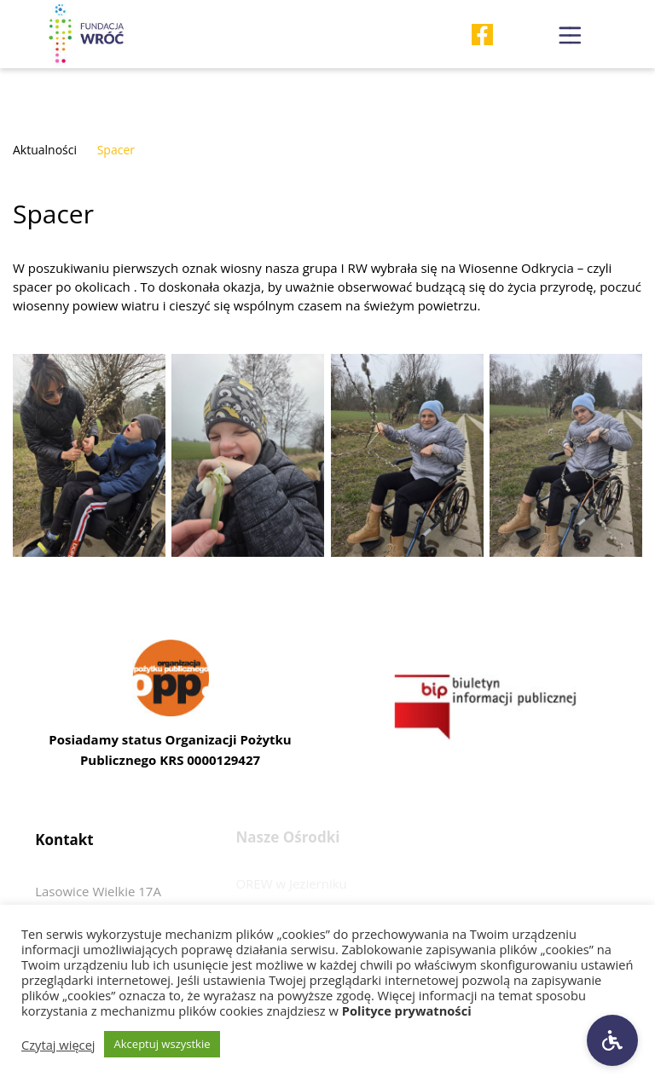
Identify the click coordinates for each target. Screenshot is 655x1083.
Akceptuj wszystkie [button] (162, 1043)
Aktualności (45, 150)
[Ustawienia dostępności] (612, 1040)
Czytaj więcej (58, 1044)
